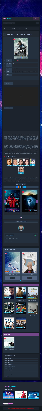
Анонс (14, 39)
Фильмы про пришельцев (9, 364)
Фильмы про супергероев (9, 360)
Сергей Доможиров (9, 235)
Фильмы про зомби (8, 372)
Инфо (24, 184)
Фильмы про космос (8, 358)
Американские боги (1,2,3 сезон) (12, 213)
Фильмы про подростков (9, 368)
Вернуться (18, 184)
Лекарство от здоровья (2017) (30, 213)
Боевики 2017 (15, 68)
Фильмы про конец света (9, 362)
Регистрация (12, 23)
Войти (6, 23)
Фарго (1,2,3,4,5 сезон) (9, 349)
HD (5, 192)
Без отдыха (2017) (29, 274)
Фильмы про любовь (8, 370)
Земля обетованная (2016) (12, 274)
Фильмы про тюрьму (8, 374)
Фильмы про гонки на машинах (10, 366)
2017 (13, 63)
